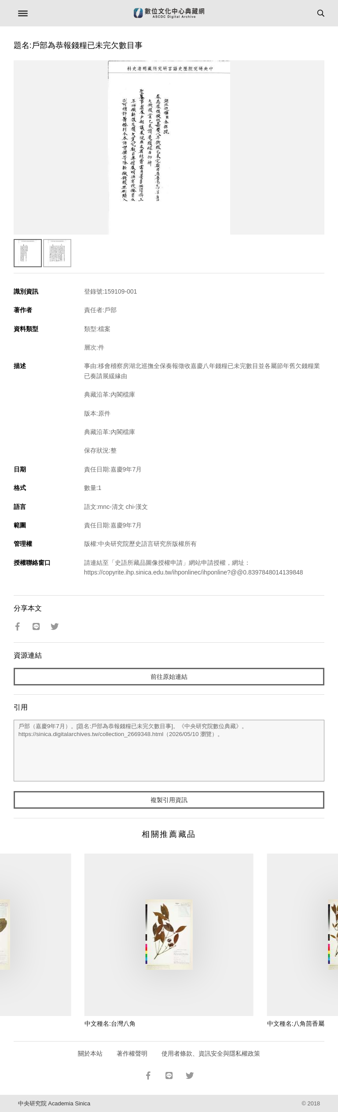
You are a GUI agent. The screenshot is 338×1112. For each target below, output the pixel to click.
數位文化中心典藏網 (169, 13)
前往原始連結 (169, 676)
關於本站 (90, 1053)
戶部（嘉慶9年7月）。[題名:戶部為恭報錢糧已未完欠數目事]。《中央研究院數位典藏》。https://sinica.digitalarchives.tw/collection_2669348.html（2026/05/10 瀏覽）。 (169, 750)
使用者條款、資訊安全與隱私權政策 (211, 1053)
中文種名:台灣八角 (110, 1023)
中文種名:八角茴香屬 (295, 1023)
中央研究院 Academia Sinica (54, 1103)
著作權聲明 (132, 1053)
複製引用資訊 (169, 799)
